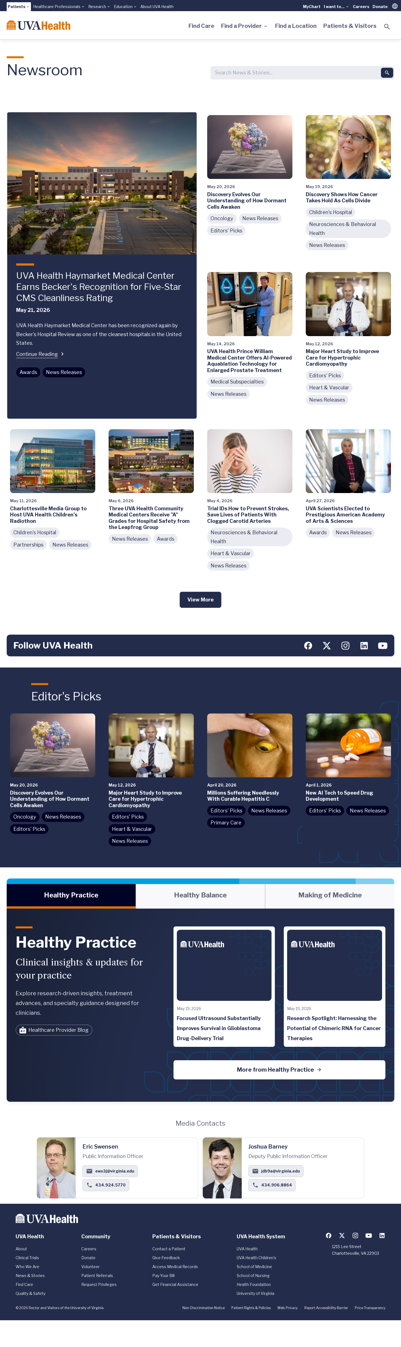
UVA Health (247, 1248)
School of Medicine (254, 1266)
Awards (28, 372)
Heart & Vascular (329, 387)
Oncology (222, 218)
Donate (380, 6)
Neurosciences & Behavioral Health (342, 228)
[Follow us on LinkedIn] (364, 645)
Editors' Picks (226, 231)
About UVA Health (156, 6)
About (21, 1248)
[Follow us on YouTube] (383, 645)
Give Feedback (166, 1257)
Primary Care (226, 823)
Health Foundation (254, 1284)
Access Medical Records (175, 1266)
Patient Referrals (97, 1275)
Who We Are (27, 1266)
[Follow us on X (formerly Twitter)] (327, 645)
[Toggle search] (387, 27)
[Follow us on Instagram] (345, 645)
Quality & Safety (30, 1293)
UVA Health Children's (256, 1257)
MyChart (312, 6)
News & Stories (30, 1275)
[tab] (71, 896)
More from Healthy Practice (279, 1069)
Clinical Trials (27, 1257)
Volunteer (90, 1266)
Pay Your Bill (163, 1275)
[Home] (38, 25)
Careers (361, 6)
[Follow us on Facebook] (308, 645)
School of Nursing (253, 1275)
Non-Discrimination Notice (203, 1308)
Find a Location (296, 26)
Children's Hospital (330, 212)
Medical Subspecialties (237, 382)
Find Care (201, 26)
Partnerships (28, 545)
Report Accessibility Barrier (326, 1308)
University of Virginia (255, 1293)
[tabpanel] (200, 1005)
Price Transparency (370, 1308)
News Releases (64, 372)
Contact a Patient (168, 1248)
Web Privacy (287, 1308)
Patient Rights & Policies (251, 1308)
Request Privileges (99, 1284)
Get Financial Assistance (175, 1284)
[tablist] (200, 896)
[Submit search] (387, 73)
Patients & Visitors (349, 26)
